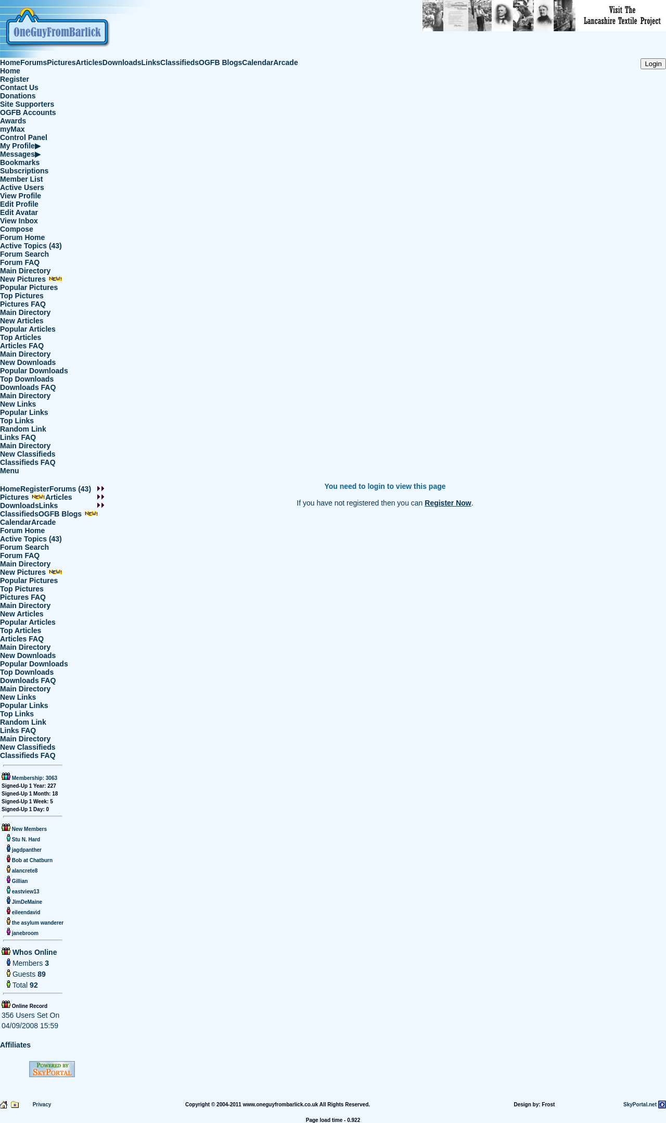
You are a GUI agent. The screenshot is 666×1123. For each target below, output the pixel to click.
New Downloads (28, 362)
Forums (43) (70, 489)
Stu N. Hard (25, 839)
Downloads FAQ (28, 387)
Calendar (257, 62)
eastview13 (25, 891)
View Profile (20, 196)
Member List (21, 179)
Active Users (22, 187)
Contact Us (19, 87)
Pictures (61, 62)
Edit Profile (19, 204)
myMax (12, 129)
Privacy (42, 1104)
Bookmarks (20, 162)
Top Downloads (27, 379)
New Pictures (31, 279)
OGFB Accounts (28, 112)
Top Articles (20, 337)
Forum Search (24, 254)
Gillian (19, 881)
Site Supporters (27, 104)
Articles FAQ (22, 346)
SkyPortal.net (640, 1104)
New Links (18, 404)
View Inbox (19, 221)
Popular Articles (28, 329)
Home (10, 62)
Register (14, 79)
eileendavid (25, 912)
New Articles (22, 321)
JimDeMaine (26, 902)
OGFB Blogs (220, 62)
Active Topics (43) (31, 246)
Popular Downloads (34, 371)
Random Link (23, 429)
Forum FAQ (20, 262)
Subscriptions (24, 171)
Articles (89, 62)
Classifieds (179, 62)
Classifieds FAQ (28, 462)
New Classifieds (28, 454)
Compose (16, 229)
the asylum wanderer (36, 923)
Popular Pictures (29, 287)
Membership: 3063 (33, 778)
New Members (29, 829)
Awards (13, 121)
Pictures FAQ (23, 304)
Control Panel (23, 137)
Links (151, 62)
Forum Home (22, 237)
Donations (17, 96)
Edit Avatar (19, 212)
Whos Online (33, 952)
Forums (33, 62)
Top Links (17, 421)
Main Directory (25, 271)
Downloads (122, 62)
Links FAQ (18, 437)
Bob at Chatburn (31, 860)
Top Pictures (22, 296)
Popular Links (24, 412)
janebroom (24, 933)
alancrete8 (23, 871)
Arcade (285, 62)
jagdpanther (26, 850)
